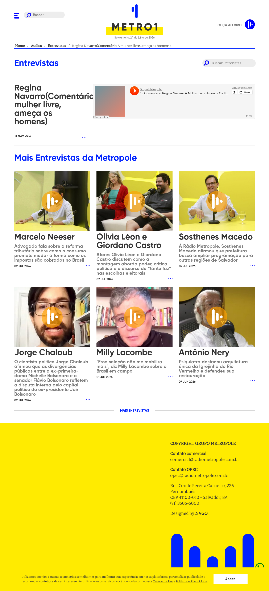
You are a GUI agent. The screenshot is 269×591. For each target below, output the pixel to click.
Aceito (230, 579)
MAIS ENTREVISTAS (134, 411)
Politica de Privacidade (191, 581)
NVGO (201, 513)
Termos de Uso (163, 581)
